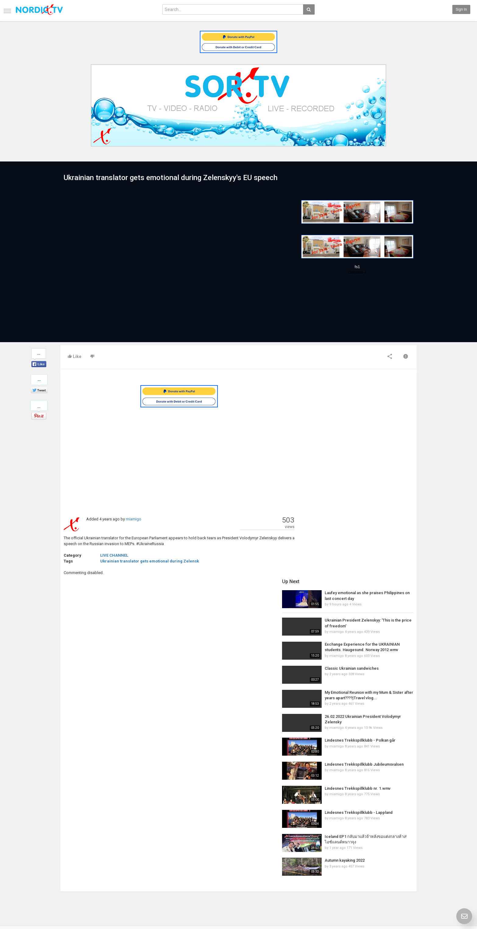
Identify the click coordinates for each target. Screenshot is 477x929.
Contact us (74, 861)
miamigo (133, 519)
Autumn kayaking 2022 (358, 660)
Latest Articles (133, 855)
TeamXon (404, 887)
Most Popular (132, 861)
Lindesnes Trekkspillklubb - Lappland (372, 612)
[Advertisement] (179, 455)
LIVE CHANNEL (114, 555)
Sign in (461, 9)
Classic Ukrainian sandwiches (365, 468)
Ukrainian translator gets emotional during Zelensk (149, 561)
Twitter (401, 868)
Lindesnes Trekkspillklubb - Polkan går (373, 540)
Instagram (404, 881)
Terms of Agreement (77, 868)
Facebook (404, 861)
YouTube (403, 874)
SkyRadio (403, 855)
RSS (124, 868)
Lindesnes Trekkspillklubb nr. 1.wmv (371, 588)
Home (65, 855)
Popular (187, 861)
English (402, 909)
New (185, 855)
